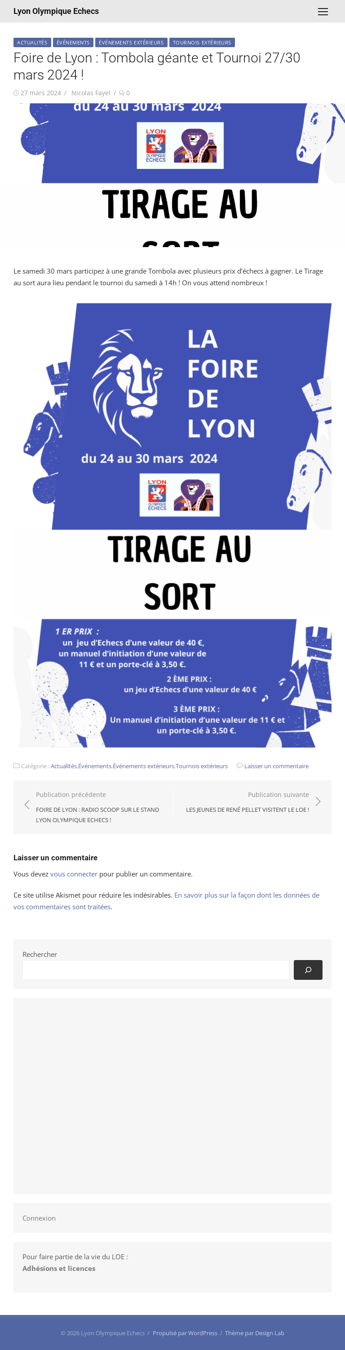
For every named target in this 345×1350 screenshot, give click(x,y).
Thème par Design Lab (254, 1333)
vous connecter (73, 873)
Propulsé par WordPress (185, 1333)
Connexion (39, 1217)
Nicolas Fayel (91, 93)
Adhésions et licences (58, 1268)
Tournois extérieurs (202, 42)
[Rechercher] (308, 969)
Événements (73, 42)
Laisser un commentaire (276, 766)
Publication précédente (100, 807)
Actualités (32, 42)
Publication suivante (247, 802)
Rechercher (39, 954)
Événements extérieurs (131, 42)
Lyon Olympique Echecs (56, 11)
